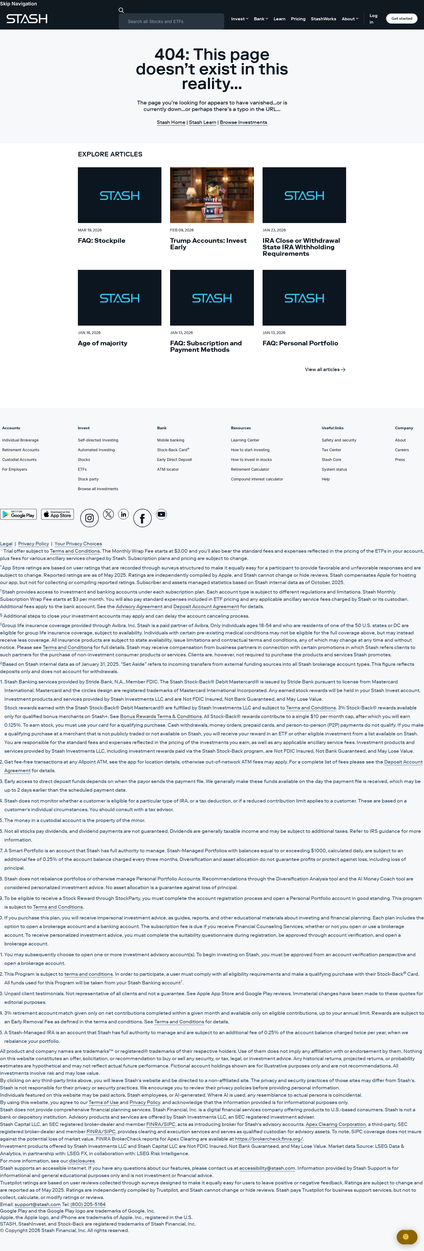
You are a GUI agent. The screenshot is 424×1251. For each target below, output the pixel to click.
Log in (373, 19)
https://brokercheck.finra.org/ (269, 1139)
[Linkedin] (123, 518)
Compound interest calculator (257, 479)
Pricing (298, 18)
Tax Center (331, 449)
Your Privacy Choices (78, 544)
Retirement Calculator (250, 469)
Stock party (88, 479)
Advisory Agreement (139, 607)
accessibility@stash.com (267, 1168)
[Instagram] (89, 518)
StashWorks (323, 18)
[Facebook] (142, 518)
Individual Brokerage (20, 440)
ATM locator (168, 469)
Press (400, 459)
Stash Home (171, 122)
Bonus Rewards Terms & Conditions (161, 716)
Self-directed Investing (98, 440)
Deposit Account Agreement (206, 607)
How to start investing (250, 449)
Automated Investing (96, 449)
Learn (280, 18)
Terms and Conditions (75, 551)
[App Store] (57, 514)
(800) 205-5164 (88, 1204)
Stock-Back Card (173, 449)
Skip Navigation (18, 3)
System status (334, 469)
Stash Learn (202, 122)
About (400, 440)
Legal (6, 544)
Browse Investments (243, 122)
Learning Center (245, 440)
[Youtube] (161, 518)
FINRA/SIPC (160, 1124)
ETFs (82, 469)
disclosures (82, 1161)
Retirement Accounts (20, 449)
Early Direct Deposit (174, 459)
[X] (108, 518)
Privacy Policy (33, 544)
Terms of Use (104, 1102)
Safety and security (339, 440)
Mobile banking (170, 440)
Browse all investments (98, 488)
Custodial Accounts (19, 459)
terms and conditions (88, 974)
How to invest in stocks (251, 459)
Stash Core (331, 459)
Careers (402, 449)
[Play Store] (18, 514)
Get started (402, 18)
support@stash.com (38, 1204)
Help (326, 479)
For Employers (14, 469)
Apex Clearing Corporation (336, 1124)
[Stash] (26, 18)
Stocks (84, 459)
